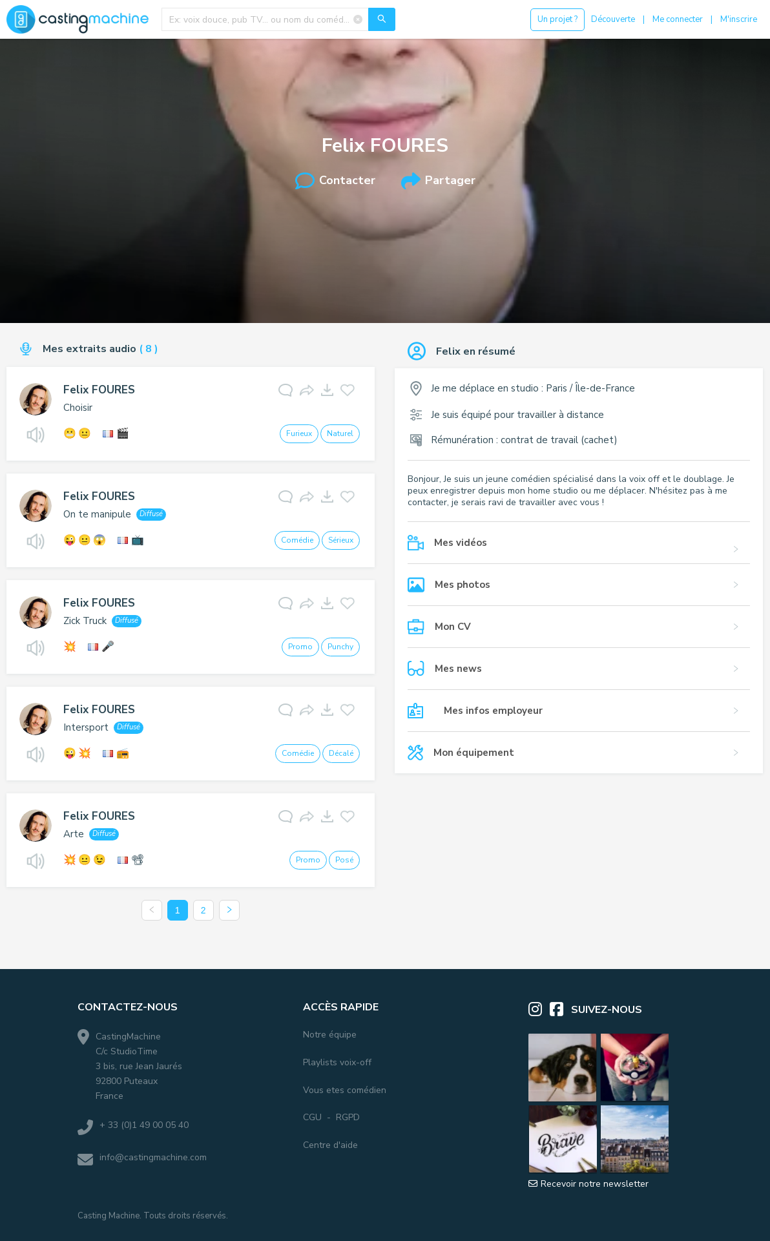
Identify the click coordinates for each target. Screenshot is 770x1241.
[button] (579, 549)
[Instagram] (539, 1009)
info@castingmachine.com (153, 1157)
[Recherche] (381, 19)
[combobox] (278, 19)
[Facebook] (560, 1009)
